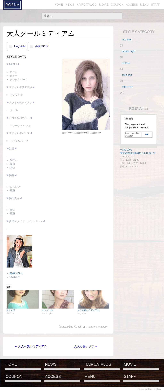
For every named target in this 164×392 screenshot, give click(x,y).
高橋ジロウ (41, 46)
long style (19, 46)
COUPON (117, 4)
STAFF (155, 4)
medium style (128, 51)
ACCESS (132, 4)
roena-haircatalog (97, 326)
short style (127, 75)
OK (146, 134)
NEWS (70, 4)
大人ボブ (11, 310)
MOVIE (103, 4)
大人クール (47, 310)
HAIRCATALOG (87, 4)
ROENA (126, 63)
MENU (144, 4)
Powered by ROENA (149, 389)
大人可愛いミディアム (88, 310)
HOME (58, 4)
